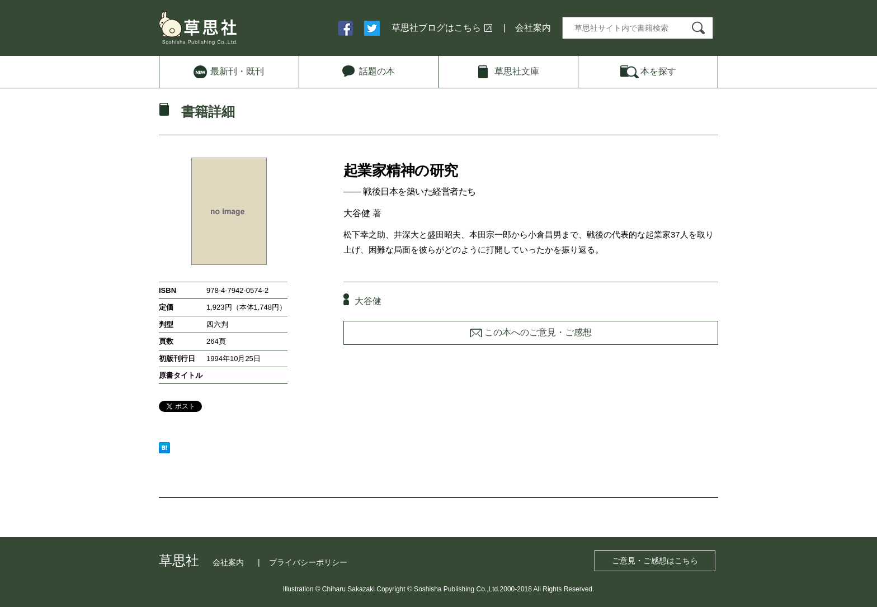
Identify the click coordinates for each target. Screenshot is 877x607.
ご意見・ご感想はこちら (655, 560)
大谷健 (356, 213)
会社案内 (533, 27)
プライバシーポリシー (308, 562)
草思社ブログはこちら (436, 27)
